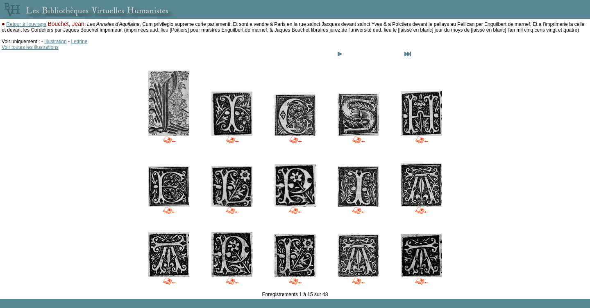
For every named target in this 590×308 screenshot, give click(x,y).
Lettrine (79, 41)
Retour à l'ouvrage (26, 24)
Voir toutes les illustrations (30, 47)
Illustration (55, 41)
